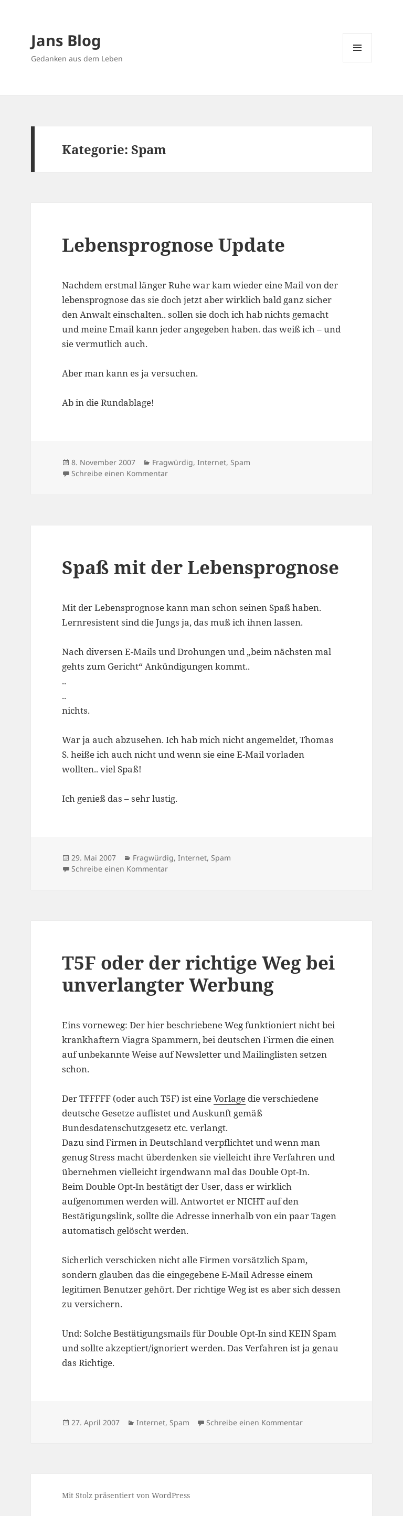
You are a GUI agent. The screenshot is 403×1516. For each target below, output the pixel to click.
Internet (211, 462)
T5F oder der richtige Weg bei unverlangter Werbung (198, 973)
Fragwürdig (172, 462)
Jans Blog (66, 40)
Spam (240, 462)
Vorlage (230, 1098)
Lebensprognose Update (173, 244)
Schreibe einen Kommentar (119, 473)
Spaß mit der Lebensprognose (200, 567)
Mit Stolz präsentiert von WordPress (126, 1495)
